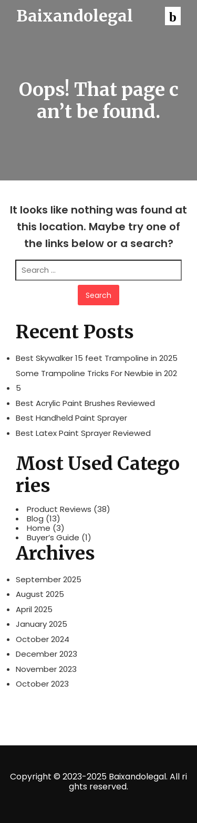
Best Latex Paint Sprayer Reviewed (83, 433)
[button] (173, 16)
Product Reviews (59, 509)
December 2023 (46, 653)
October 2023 (42, 683)
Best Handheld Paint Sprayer (71, 417)
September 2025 (48, 579)
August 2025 (40, 594)
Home (38, 528)
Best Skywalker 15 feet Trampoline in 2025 (97, 358)
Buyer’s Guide (53, 537)
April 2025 (34, 609)
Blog (35, 518)
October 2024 (42, 639)
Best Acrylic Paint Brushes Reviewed (85, 403)
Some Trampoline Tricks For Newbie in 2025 (96, 381)
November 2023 (46, 669)
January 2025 (41, 623)
